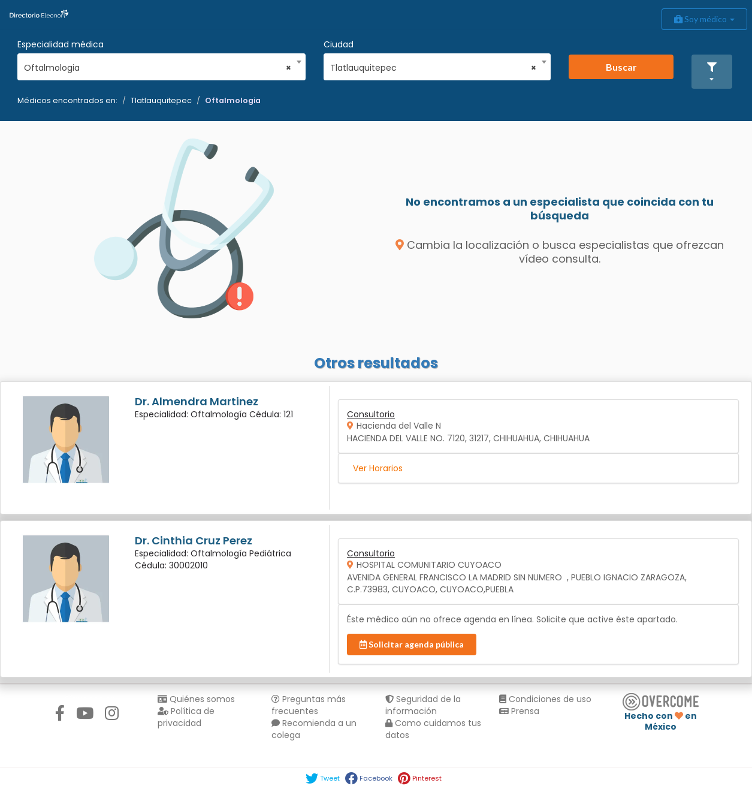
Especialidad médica (60, 44)
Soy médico (704, 19)
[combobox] (157, 64)
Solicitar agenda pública (412, 644)
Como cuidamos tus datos (433, 729)
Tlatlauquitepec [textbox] (433, 67)
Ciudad (339, 44)
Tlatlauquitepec (161, 100)
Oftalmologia (233, 100)
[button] (711, 72)
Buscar (621, 67)
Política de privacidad (186, 717)
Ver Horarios (378, 468)
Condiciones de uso (545, 699)
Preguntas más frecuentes (308, 705)
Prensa (519, 711)
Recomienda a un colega (314, 729)
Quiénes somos (196, 699)
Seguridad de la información (423, 705)
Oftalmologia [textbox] (157, 67)
